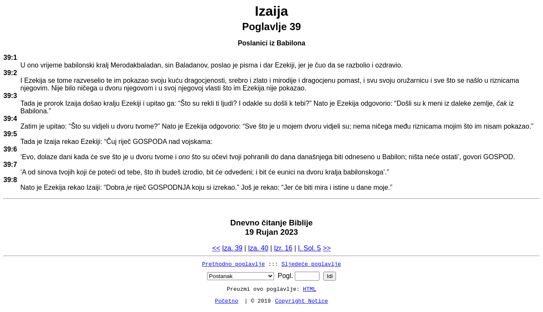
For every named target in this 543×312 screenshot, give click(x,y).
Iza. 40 (258, 248)
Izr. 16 (283, 248)
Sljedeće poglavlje (311, 263)
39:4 (10, 118)
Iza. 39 (232, 248)
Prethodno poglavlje (233, 263)
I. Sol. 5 (309, 248)
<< (216, 248)
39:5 (10, 134)
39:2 (10, 72)
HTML (309, 288)
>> (327, 248)
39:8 (10, 179)
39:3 (10, 95)
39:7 (10, 164)
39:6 (10, 149)
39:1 (10, 57)
